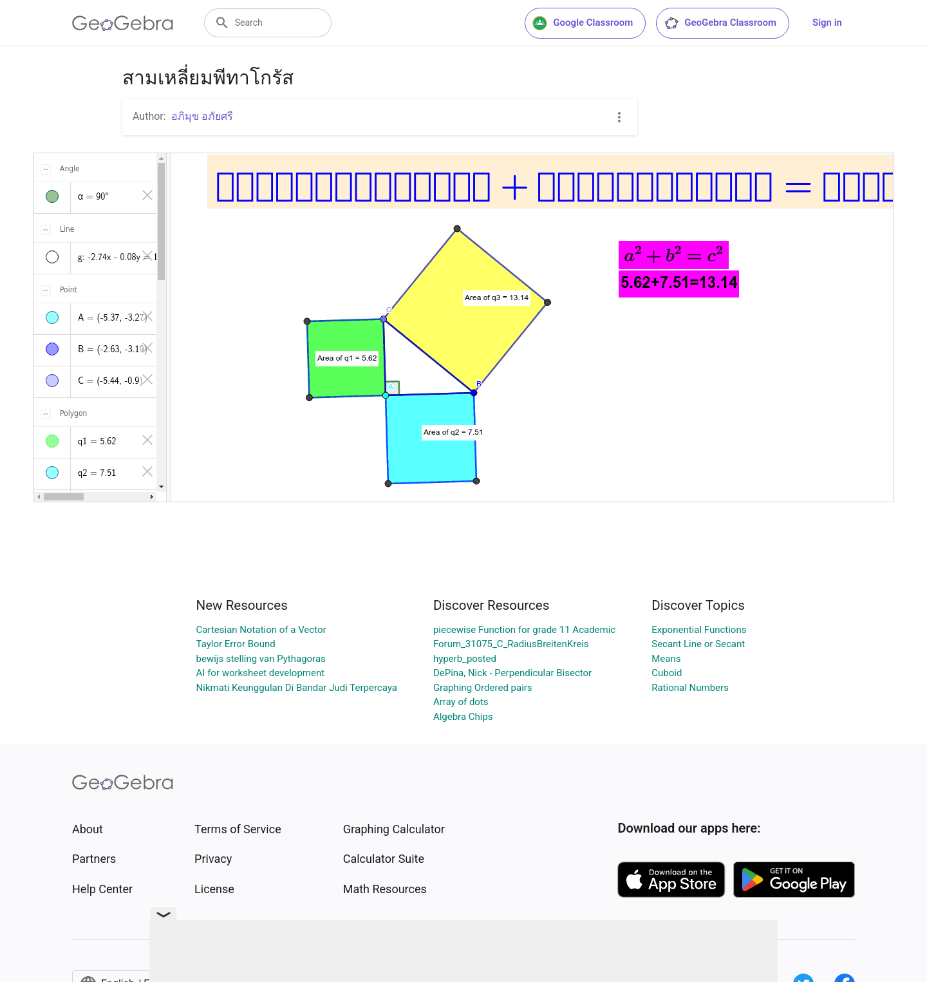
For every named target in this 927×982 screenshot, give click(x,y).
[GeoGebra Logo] (122, 23)
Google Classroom (582, 23)
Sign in (827, 22)
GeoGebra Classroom (720, 23)
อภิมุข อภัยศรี (202, 116)
